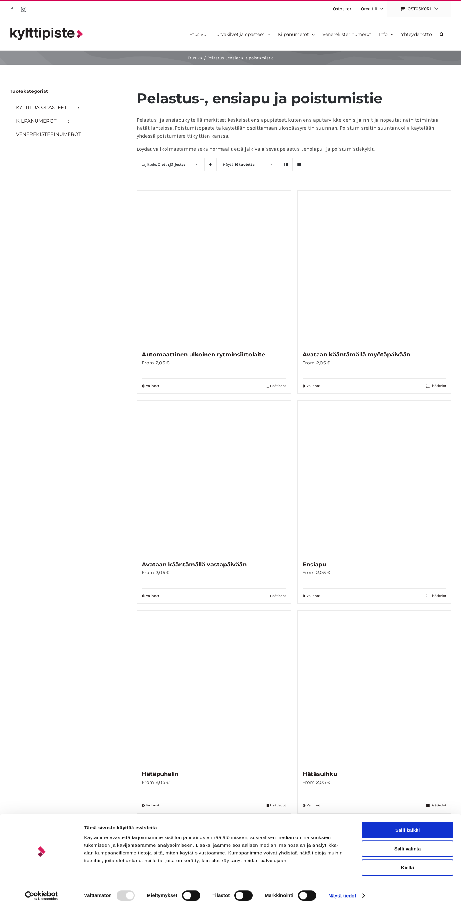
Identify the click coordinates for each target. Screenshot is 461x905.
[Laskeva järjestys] (210, 164)
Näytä (239, 164)
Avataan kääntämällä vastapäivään (194, 564)
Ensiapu (314, 564)
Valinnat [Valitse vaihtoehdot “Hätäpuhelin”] (152, 805)
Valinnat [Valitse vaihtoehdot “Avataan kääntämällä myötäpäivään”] (313, 386)
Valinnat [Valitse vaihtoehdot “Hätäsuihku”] (313, 805)
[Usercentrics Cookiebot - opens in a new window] (41, 892)
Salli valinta (407, 845)
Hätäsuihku (320, 774)
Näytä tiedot (342, 892)
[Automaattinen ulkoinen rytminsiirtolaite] (213, 267)
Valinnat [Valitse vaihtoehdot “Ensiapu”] (313, 596)
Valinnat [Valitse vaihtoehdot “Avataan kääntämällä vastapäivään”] (152, 596)
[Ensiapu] (374, 477)
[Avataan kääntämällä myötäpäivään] (374, 267)
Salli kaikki (407, 826)
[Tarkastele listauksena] (299, 164)
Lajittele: (163, 164)
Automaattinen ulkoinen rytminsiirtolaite (203, 354)
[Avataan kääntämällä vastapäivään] (213, 477)
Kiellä (407, 864)
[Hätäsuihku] (374, 687)
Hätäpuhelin (160, 774)
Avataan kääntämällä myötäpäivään (356, 354)
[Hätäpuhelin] (213, 687)
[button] (442, 33)
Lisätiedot (278, 386)
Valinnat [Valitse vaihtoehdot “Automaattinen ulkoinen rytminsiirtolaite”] (152, 386)
